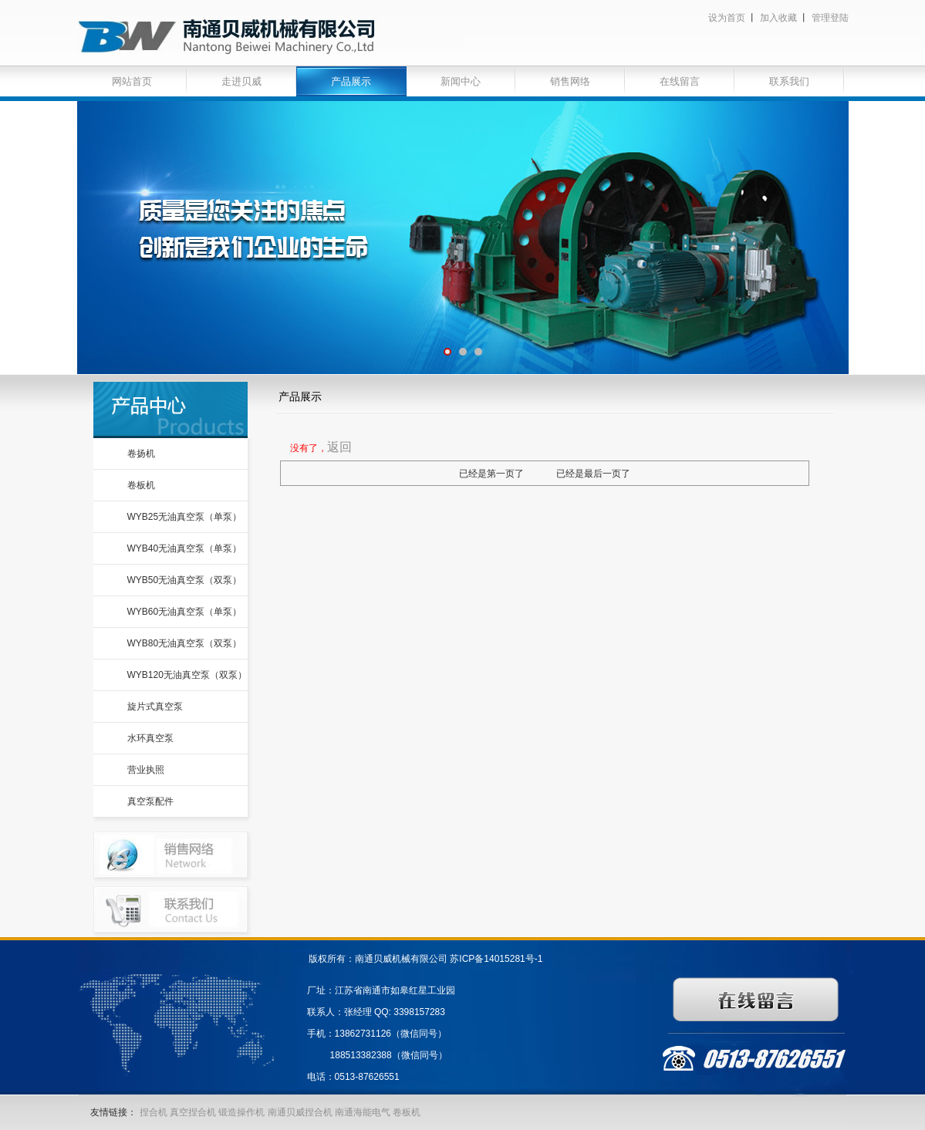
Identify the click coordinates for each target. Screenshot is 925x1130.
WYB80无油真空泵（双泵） (184, 643)
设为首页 (726, 17)
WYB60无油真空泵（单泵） (184, 611)
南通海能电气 (364, 1112)
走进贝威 (241, 81)
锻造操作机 (241, 1112)
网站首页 (132, 81)
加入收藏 (778, 17)
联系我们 (789, 81)
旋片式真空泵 (155, 706)
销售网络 (570, 81)
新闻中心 (461, 81)
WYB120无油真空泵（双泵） (187, 675)
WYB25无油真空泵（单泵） (184, 516)
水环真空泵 (150, 738)
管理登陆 (830, 17)
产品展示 (351, 81)
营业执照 (145, 769)
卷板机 (141, 485)
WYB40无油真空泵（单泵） (184, 548)
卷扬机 (141, 453)
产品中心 (170, 410)
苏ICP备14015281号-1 (496, 958)
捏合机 (153, 1112)
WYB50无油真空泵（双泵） (184, 580)
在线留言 (680, 81)
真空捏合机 (193, 1112)
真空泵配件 (150, 801)
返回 (339, 447)
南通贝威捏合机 (301, 1112)
